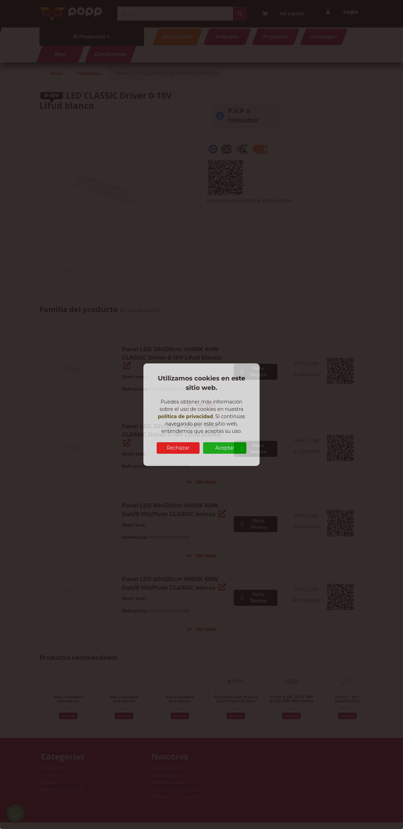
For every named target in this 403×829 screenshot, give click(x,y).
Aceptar (224, 448)
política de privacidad (185, 416)
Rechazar (178, 448)
